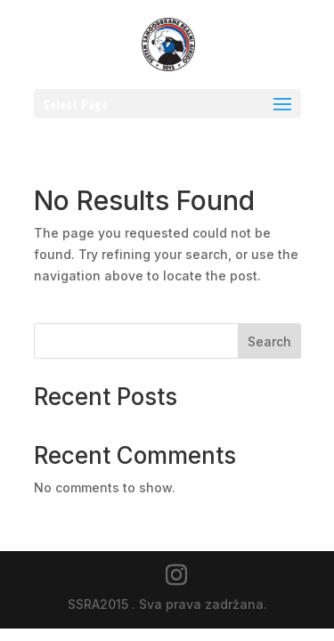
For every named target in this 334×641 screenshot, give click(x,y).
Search (269, 341)
